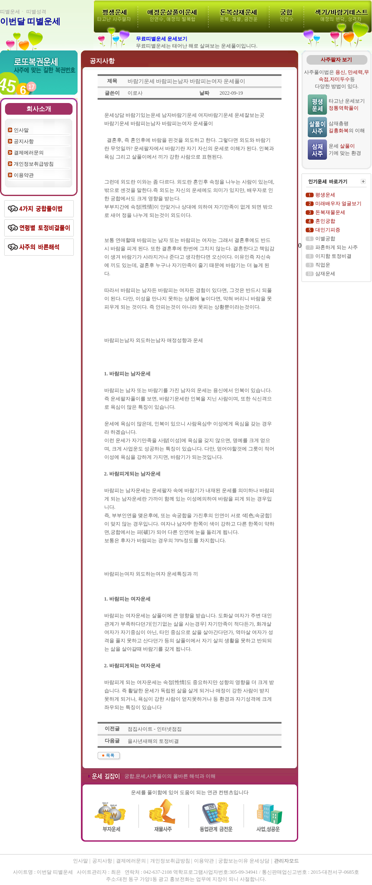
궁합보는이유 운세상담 (243, 861)
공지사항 (24, 141)
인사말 (21, 130)
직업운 (322, 265)
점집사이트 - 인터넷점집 (155, 729)
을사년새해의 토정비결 (153, 741)
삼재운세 (325, 274)
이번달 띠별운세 (30, 21)
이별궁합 (325, 238)
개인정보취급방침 (34, 164)
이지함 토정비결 (333, 256)
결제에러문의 (29, 153)
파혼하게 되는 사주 (336, 247)
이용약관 (24, 175)
